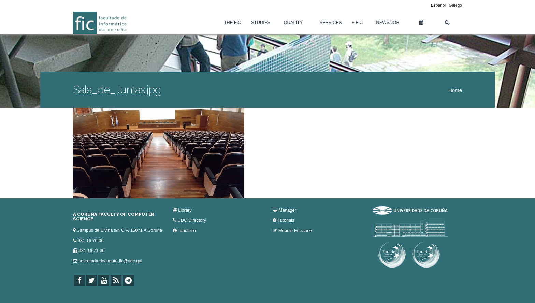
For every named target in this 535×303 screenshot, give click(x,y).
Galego (455, 5)
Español (438, 5)
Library (185, 210)
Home (455, 90)
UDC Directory (191, 220)
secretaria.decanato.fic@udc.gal (110, 260)
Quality (293, 22)
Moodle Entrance (295, 230)
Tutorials (285, 220)
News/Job (387, 22)
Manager (287, 210)
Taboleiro (187, 230)
